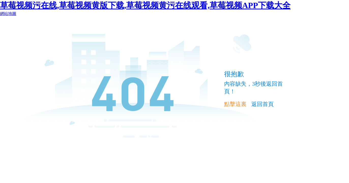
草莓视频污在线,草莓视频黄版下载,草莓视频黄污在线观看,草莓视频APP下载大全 (145, 5)
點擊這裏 (235, 104)
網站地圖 (8, 13)
